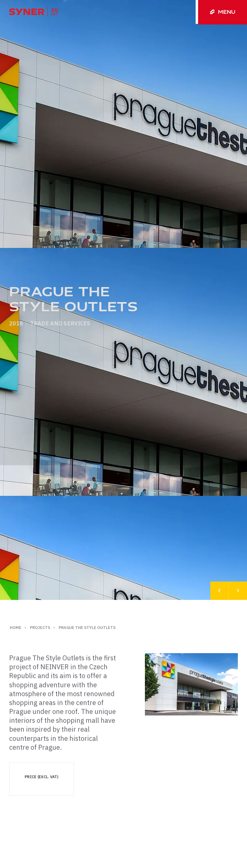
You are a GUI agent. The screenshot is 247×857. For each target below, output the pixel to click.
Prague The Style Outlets (87, 627)
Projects (40, 627)
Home (15, 627)
